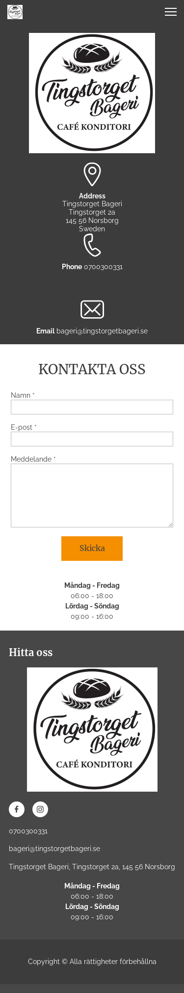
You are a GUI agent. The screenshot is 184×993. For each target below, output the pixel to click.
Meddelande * (33, 459)
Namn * (23, 395)
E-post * (24, 427)
